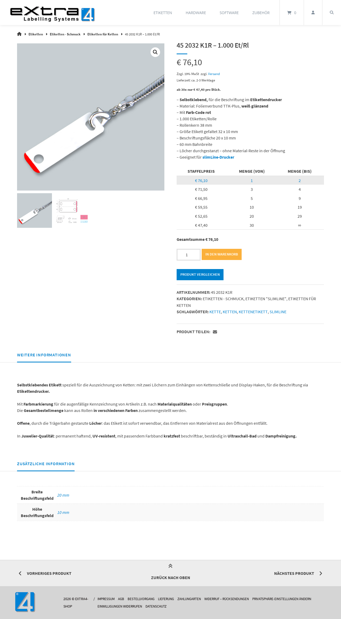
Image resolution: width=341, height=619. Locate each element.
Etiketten (162, 12)
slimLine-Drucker (218, 156)
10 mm (63, 512)
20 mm (63, 494)
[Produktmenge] (189, 255)
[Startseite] (52, 12)
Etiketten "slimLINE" (265, 299)
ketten (230, 311)
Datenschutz (160, 606)
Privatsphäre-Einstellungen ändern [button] (296, 599)
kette (215, 311)
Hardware (196, 12)
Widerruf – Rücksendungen (235, 599)
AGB (120, 599)
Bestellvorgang (142, 599)
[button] (155, 52)
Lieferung (169, 599)
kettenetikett (253, 311)
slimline (277, 311)
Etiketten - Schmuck (65, 34)
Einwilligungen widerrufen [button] (120, 606)
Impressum (104, 599)
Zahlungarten (194, 599)
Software (229, 12)
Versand (214, 73)
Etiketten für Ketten (102, 34)
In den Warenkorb (222, 254)
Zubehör (261, 12)
